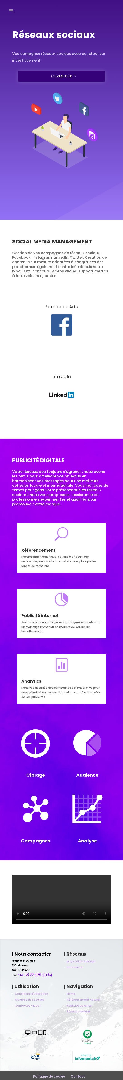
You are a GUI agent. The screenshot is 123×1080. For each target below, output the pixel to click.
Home (71, 994)
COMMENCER (61, 75)
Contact (78, 1076)
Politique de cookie (49, 1076)
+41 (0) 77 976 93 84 (35, 975)
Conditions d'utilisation (31, 994)
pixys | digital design (81, 961)
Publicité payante (79, 1005)
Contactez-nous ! (28, 1005)
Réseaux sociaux (78, 1011)
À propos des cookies (29, 1000)
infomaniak (75, 967)
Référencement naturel (83, 1000)
